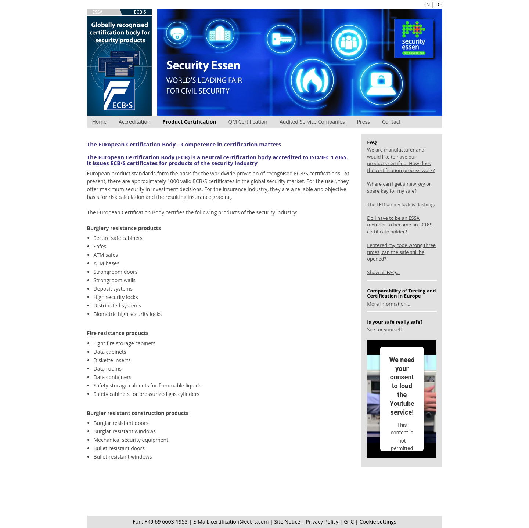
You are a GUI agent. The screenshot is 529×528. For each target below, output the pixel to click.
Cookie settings (377, 521)
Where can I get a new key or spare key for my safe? (399, 187)
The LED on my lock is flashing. (401, 204)
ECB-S (140, 12)
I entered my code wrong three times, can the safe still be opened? (401, 252)
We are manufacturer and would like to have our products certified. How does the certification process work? (401, 160)
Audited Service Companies (312, 121)
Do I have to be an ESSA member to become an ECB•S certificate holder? (399, 225)
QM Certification (247, 121)
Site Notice (287, 521)
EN (426, 4)
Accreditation (134, 121)
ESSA (98, 12)
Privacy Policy (322, 521)
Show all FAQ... (383, 272)
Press (363, 121)
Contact (391, 121)
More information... (388, 304)
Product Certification (189, 121)
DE (439, 4)
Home (99, 121)
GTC (349, 521)
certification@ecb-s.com (240, 521)
